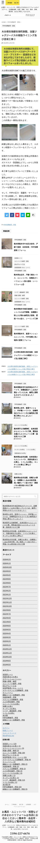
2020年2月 (7, 641)
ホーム (7, 804)
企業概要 (28, 804)
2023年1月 (7, 594)
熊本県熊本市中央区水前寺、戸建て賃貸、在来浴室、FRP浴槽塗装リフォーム (26, 247)
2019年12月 (7, 649)
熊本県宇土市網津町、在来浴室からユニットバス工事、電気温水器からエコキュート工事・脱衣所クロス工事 (20, 525)
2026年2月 (7, 559)
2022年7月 (7, 614)
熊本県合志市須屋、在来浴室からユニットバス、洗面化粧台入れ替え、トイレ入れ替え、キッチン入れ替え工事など (20, 533)
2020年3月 (7, 637)
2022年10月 (7, 606)
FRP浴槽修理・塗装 (10, 224)
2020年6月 (7, 626)
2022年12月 (7, 598)
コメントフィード (9, 733)
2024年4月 (7, 575)
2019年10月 (7, 657)
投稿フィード (8, 731)
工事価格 (14, 804)
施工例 (21, 804)
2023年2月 (7, 591)
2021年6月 (7, 622)
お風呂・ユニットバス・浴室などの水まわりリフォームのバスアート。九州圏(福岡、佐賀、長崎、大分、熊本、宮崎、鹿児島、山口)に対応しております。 (20, 827)
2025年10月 (7, 567)
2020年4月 (7, 633)
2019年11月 (7, 653)
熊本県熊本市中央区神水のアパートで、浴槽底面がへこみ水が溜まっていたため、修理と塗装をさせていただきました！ (20, 508)
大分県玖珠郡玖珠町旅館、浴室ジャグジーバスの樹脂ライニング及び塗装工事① (26, 355)
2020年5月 (7, 629)
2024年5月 (7, 571)
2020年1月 (7, 645)
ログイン (6, 728)
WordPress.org (8, 736)
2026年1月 (7, 563)
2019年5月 (7, 665)
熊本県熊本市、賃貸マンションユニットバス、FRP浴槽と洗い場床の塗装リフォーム (26, 337)
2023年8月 (7, 583)
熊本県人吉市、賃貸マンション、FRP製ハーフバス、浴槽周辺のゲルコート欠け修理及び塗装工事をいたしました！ (20, 516)
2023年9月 (7, 579)
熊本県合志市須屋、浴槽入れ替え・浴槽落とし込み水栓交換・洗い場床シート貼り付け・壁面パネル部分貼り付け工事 (20, 542)
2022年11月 (7, 602)
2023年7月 (7, 587)
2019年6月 (7, 661)
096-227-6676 (20, 833)
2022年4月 (7, 618)
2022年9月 (7, 610)
